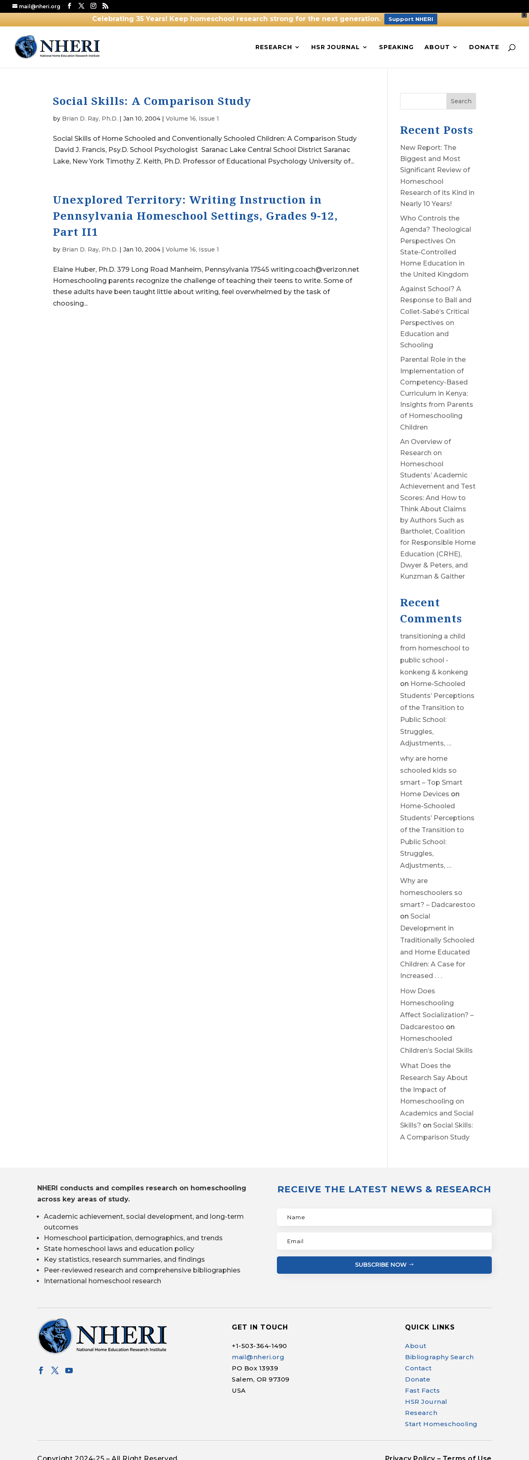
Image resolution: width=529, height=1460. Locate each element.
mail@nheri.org (258, 1354)
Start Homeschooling (441, 1421)
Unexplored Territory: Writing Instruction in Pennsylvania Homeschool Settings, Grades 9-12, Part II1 (195, 213)
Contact (418, 1366)
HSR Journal (335, 44)
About (437, 44)
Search (461, 98)
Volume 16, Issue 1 (192, 116)
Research (273, 44)
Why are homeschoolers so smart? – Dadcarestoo (437, 890)
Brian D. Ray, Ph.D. (90, 116)
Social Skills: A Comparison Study (152, 98)
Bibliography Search (439, 1354)
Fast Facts (422, 1388)
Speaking (396, 44)
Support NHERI (410, 19)
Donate (484, 44)
